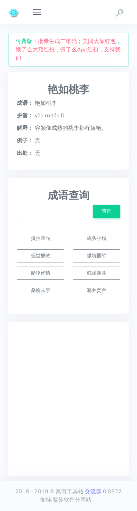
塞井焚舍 (96, 290)
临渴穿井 (96, 272)
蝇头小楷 (96, 238)
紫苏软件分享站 (72, 500)
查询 (107, 211)
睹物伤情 (40, 272)
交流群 (93, 491)
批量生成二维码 (57, 41)
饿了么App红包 (79, 49)
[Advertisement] (68, 398)
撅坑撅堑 (96, 255)
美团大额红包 (99, 41)
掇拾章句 (40, 238)
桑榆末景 (40, 290)
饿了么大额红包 (35, 49)
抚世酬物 (40, 255)
